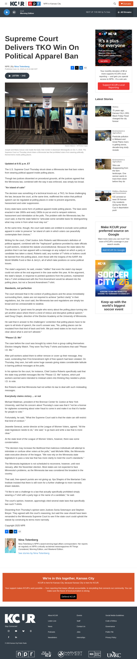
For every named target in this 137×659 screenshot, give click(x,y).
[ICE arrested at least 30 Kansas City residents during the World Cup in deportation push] (103, 195)
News (50, 626)
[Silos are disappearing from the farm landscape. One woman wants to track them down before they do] (103, 164)
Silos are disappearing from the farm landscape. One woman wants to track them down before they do (120, 173)
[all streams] (124, 12)
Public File (110, 632)
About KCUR (53, 615)
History (115, 107)
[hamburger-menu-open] (6, 3)
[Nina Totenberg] (10, 545)
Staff (78, 621)
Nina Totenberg (21, 66)
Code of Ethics (111, 621)
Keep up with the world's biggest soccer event (113, 305)
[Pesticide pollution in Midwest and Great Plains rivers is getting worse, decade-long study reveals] (103, 135)
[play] (7, 12)
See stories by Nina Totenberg (33, 553)
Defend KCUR (68, 596)
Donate (127, 3)
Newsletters (52, 637)
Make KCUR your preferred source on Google (114, 230)
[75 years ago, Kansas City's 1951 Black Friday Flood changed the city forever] (103, 111)
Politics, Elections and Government (119, 192)
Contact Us (81, 626)
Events (79, 615)
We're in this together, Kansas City (68, 578)
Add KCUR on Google (114, 250)
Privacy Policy (111, 637)
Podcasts (51, 632)
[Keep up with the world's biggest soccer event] (113, 278)
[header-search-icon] (114, 4)
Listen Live (52, 621)
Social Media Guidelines (115, 615)
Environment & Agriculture (118, 132)
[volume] (14, 12)
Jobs (78, 632)
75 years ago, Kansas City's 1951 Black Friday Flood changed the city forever (120, 115)
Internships (81, 637)
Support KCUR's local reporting (114, 86)
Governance (110, 626)
